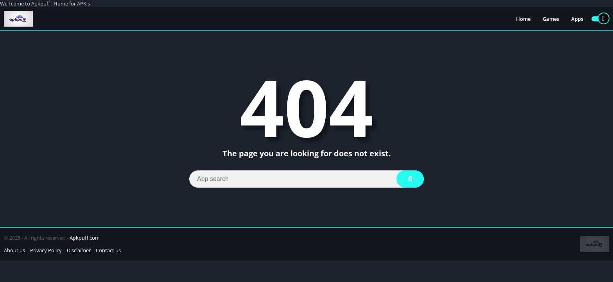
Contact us (108, 250)
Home (523, 18)
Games (551, 18)
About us (14, 250)
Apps (577, 18)
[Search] (306, 179)
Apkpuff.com (85, 237)
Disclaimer (79, 250)
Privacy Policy (46, 250)
